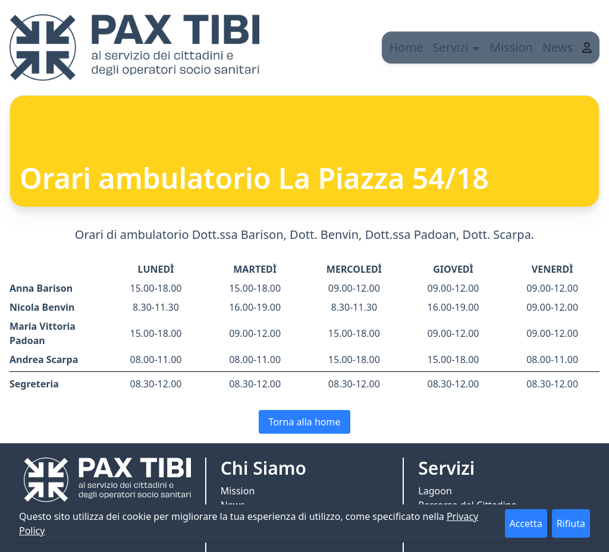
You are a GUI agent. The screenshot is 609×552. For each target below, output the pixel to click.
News (565, 47)
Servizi (464, 47)
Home (414, 47)
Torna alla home (304, 421)
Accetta (526, 523)
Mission (519, 47)
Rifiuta (571, 523)
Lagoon (434, 490)
